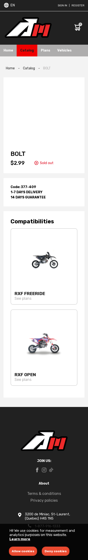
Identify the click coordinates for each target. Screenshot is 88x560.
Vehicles (64, 50)
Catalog (27, 50)
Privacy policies (44, 500)
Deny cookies (56, 551)
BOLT (47, 68)
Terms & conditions (44, 493)
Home (8, 50)
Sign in (62, 5)
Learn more (19, 539)
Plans (45, 50)
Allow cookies (23, 551)
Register (78, 5)
